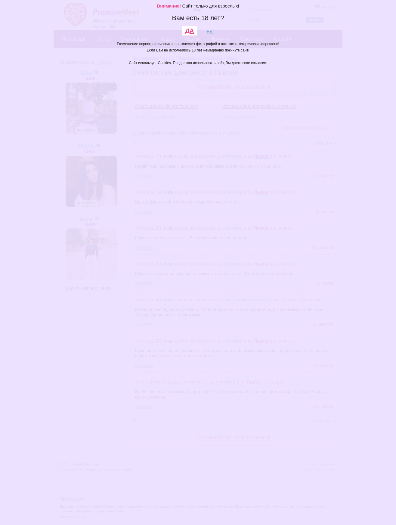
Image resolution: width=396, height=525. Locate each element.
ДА (189, 30)
